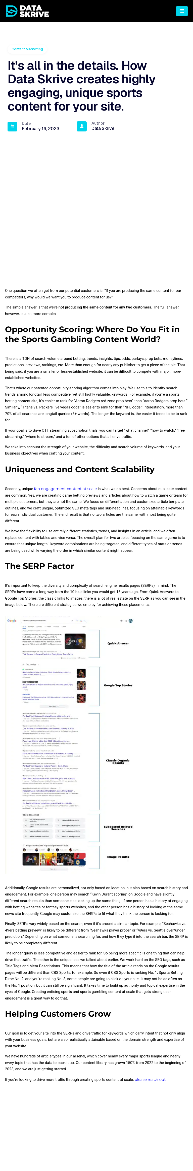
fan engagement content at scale (65, 521)
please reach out (150, 1111)
